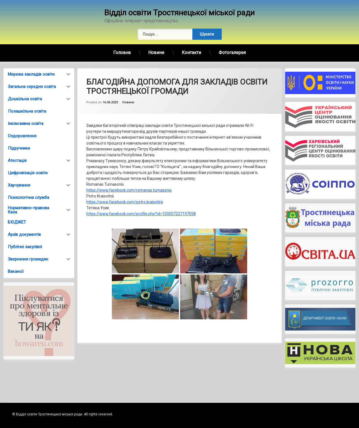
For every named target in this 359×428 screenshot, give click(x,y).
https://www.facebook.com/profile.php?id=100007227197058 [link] (141, 213)
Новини (156, 52)
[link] (129, 190)
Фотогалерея (232, 52)
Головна (122, 52)
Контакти (191, 52)
